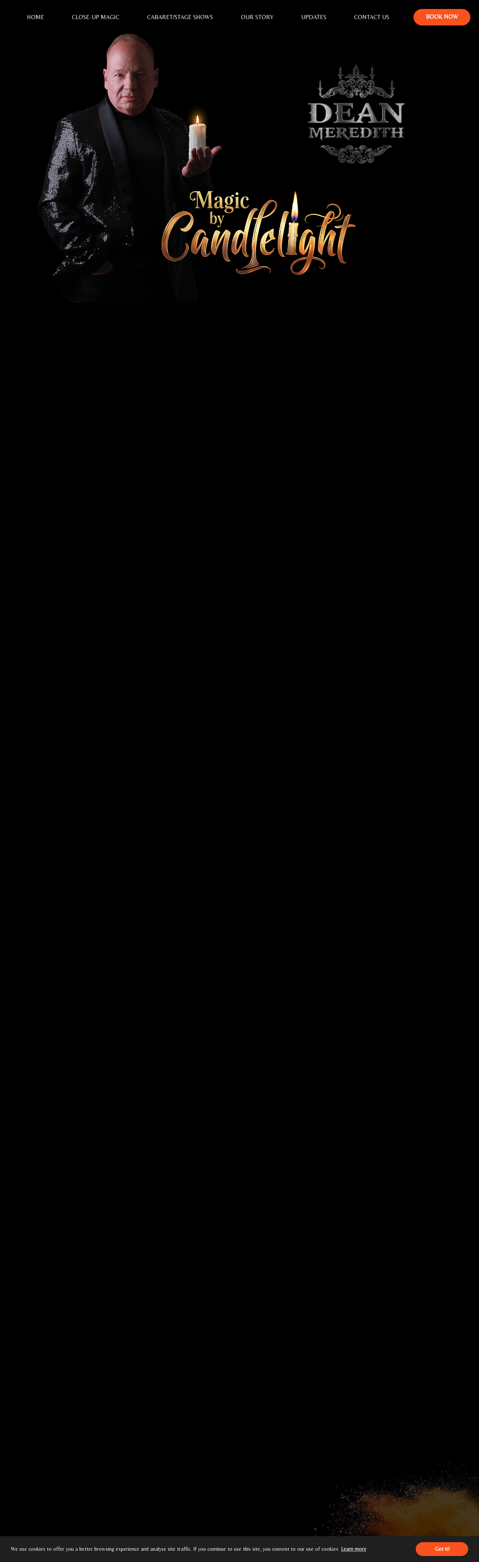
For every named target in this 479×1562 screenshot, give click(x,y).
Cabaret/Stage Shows (180, 17)
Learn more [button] (353, 1549)
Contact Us (371, 17)
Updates (313, 17)
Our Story (257, 17)
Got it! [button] (442, 1549)
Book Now (442, 16)
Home (35, 17)
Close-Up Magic (95, 17)
